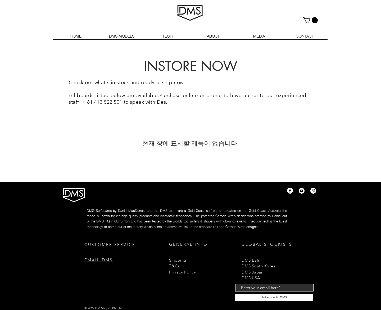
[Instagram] (313, 191)
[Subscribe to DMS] (274, 297)
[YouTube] (302, 191)
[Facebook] (290, 191)
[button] (310, 20)
